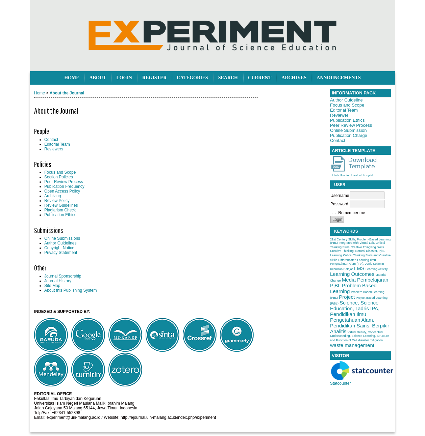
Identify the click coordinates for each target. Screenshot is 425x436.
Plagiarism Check (60, 210)
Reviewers (53, 149)
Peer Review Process (63, 181)
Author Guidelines (60, 243)
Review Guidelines (61, 205)
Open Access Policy (62, 191)
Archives (293, 77)
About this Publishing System (70, 290)
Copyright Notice (59, 247)
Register (154, 77)
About (97, 77)
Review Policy (57, 200)
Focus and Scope (60, 172)
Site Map (52, 285)
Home (71, 77)
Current (259, 77)
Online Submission (348, 130)
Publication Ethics (60, 214)
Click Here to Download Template (353, 175)
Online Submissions (62, 238)
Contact (51, 139)
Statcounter (340, 383)
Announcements (339, 77)
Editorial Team (57, 144)
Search (228, 77)
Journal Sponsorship (62, 276)
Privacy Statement (60, 252)
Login (124, 77)
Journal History (57, 281)
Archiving (52, 196)
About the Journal (67, 93)
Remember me (351, 212)
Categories (192, 77)
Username (339, 195)
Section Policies (58, 177)
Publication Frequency (64, 186)
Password (339, 204)
